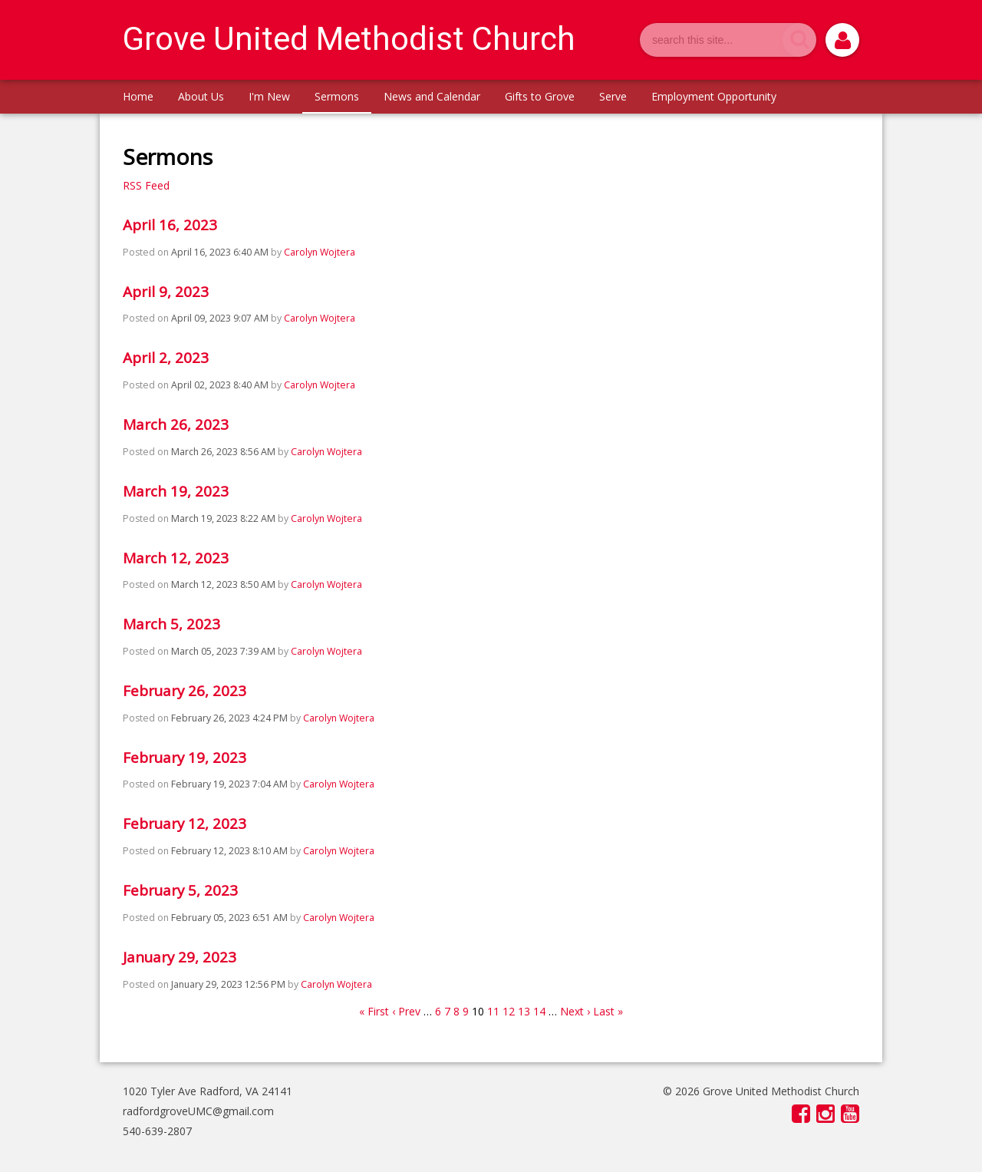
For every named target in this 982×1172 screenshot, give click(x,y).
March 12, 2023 (176, 558)
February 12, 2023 (184, 824)
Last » (608, 1011)
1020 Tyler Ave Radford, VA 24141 (207, 1091)
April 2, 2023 (166, 358)
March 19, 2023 (176, 491)
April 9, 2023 (166, 292)
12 (509, 1011)
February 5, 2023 (180, 890)
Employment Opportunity (713, 96)
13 (524, 1011)
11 (493, 1011)
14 (539, 1011)
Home (138, 96)
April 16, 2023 (170, 225)
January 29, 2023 (179, 957)
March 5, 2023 (171, 624)
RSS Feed (146, 185)
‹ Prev (406, 1011)
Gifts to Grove (540, 96)
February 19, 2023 (184, 758)
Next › (575, 1011)
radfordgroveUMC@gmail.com (198, 1111)
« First (374, 1011)
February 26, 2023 (184, 691)
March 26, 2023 (176, 424)
